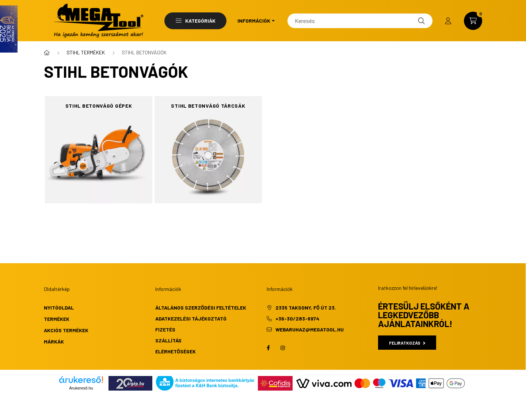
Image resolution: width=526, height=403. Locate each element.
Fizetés (165, 329)
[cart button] (473, 21)
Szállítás (168, 340)
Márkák (54, 341)
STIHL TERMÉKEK (85, 52)
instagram (282, 348)
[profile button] (448, 21)
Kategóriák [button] (196, 21)
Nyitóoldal (59, 307)
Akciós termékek (66, 330)
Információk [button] (253, 21)
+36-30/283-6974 (297, 318)
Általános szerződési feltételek (200, 307)
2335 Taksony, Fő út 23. (305, 307)
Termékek (56, 319)
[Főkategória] (47, 53)
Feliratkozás (407, 342)
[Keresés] (359, 21)
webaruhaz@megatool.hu (309, 329)
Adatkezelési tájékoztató (190, 318)
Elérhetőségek (175, 351)
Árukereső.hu (81, 388)
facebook (268, 348)
